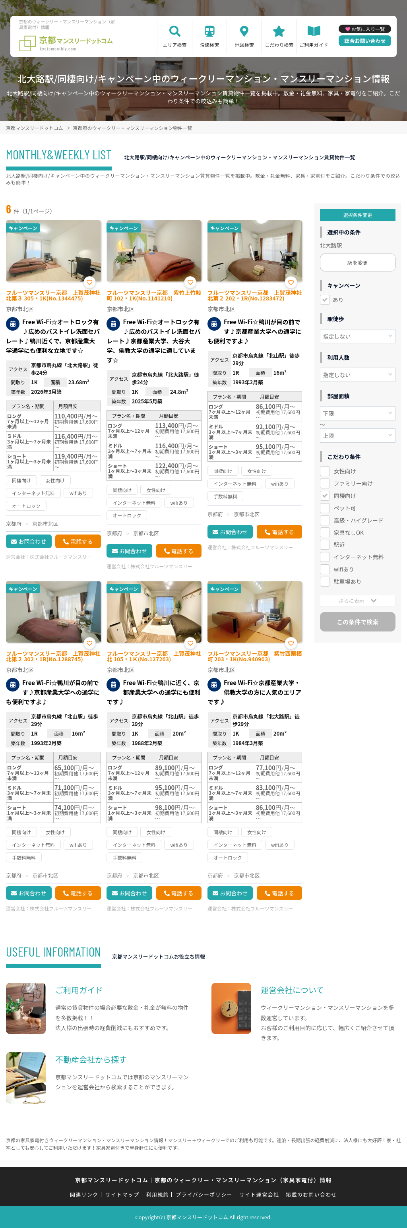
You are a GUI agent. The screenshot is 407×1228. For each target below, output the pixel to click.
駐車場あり (348, 581)
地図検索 (244, 44)
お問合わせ (32, 541)
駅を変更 (357, 262)
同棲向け (345, 496)
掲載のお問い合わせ (311, 1194)
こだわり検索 (279, 44)
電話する (81, 541)
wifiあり (344, 569)
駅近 (339, 544)
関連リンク (84, 1194)
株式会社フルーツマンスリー (61, 556)
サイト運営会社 (259, 1194)
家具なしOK (349, 533)
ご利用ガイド (314, 44)
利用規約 (157, 1194)
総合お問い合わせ (365, 41)
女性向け (345, 471)
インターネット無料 (359, 557)
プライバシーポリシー (204, 1194)
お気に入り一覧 (368, 28)
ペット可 (345, 508)
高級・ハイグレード (359, 520)
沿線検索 (209, 44)
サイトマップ (122, 1194)
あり (338, 300)
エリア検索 (175, 44)
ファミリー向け (353, 483)
